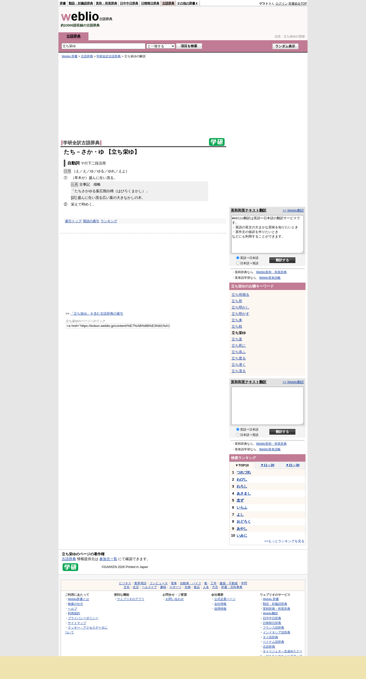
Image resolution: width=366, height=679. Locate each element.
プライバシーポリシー (83, 618)
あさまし (244, 493)
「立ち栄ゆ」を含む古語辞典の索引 (96, 313)
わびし (242, 479)
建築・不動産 (229, 583)
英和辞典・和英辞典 (276, 608)
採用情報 (220, 608)
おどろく (244, 521)
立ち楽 (237, 339)
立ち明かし (240, 307)
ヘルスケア (149, 587)
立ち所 (237, 301)
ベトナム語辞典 (273, 641)
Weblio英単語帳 (270, 278)
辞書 (63, 3)
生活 (136, 587)
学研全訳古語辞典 (108, 56)
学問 (244, 583)
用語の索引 (91, 221)
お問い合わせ (174, 599)
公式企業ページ (225, 599)
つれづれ (244, 472)
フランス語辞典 (273, 627)
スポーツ (175, 587)
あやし (242, 528)
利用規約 (74, 613)
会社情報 (220, 603)
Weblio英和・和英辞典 (271, 272)
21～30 (293, 465)
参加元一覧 (108, 559)
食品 (197, 587)
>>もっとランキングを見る (284, 541)
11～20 (267, 465)
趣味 (163, 587)
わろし (242, 486)
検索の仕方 (75, 603)
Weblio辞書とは (78, 599)
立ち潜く (239, 365)
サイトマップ (77, 623)
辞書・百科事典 (231, 587)
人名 (206, 587)
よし (240, 514)
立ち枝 (237, 326)
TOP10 (242, 465)
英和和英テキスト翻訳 (248, 210)
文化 (127, 587)
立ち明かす (240, 314)
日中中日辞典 (129, 3)
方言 (215, 587)
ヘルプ (72, 608)
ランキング (109, 221)
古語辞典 (168, 3)
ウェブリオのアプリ (130, 599)
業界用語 (140, 583)
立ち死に (239, 345)
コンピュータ (158, 583)
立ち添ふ (239, 352)
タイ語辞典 (270, 637)
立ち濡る (239, 371)
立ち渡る (239, 358)
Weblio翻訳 (270, 613)
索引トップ (73, 221)
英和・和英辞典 (106, 3)
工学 (213, 583)
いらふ (242, 507)
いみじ (242, 535)
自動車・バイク (190, 583)
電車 (174, 583)
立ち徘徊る (240, 295)
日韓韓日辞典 (150, 3)
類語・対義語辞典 (81, 3)
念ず (240, 500)
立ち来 (237, 320)
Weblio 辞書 (70, 56)
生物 (188, 587)
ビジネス (125, 583)
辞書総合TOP (297, 3)
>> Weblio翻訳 (293, 210)
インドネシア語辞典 (276, 632)
